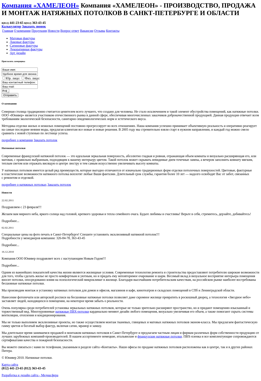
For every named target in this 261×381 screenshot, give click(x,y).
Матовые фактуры (22, 38)
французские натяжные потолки (159, 337)
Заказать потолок (45, 140)
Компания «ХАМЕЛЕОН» (40, 5)
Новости (54, 30)
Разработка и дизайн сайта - (30, 376)
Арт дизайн (18, 53)
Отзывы (99, 30)
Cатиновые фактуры (24, 45)
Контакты (112, 30)
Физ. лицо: (32, 78)
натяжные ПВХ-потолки (72, 312)
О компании (22, 30)
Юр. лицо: (13, 78)
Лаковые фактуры (22, 42)
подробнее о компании (17, 140)
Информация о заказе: (6, 91)
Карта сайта (10, 365)
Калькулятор (11, 26)
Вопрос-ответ (69, 30)
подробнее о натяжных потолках (24, 185)
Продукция (39, 30)
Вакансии (86, 30)
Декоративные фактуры (26, 49)
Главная (7, 30)
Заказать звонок (34, 26)
